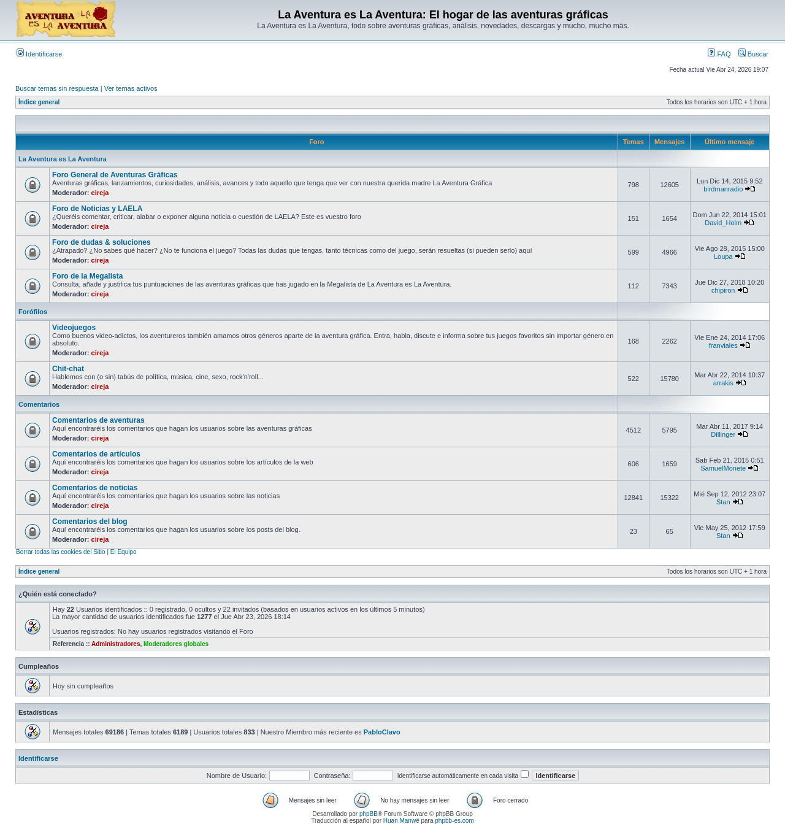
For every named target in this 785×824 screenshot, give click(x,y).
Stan (723, 502)
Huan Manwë (401, 820)
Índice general (38, 102)
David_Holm (723, 222)
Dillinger (723, 434)
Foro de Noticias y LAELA (97, 208)
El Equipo (123, 552)
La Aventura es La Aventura (62, 159)
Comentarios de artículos (96, 454)
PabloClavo (382, 732)
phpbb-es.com (454, 820)
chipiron (723, 290)
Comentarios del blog (90, 521)
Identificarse (39, 54)
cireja (100, 192)
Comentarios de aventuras (98, 420)
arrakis (723, 383)
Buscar (753, 54)
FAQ (719, 54)
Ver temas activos (131, 88)
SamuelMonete (723, 468)
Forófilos (32, 311)
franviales (723, 345)
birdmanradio (723, 189)
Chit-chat (68, 368)
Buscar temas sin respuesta (57, 88)
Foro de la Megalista (87, 276)
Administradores (115, 644)
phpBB (368, 814)
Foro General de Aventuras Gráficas (115, 175)
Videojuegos (74, 327)
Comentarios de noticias (94, 487)
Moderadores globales (176, 644)
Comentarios (38, 404)
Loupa (723, 256)
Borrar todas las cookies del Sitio (60, 552)
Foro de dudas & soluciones (101, 242)
